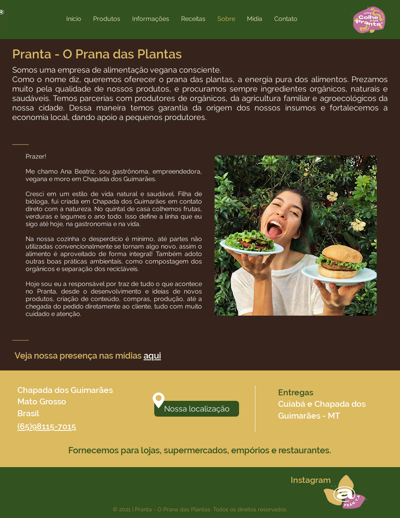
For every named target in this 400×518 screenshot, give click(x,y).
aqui (152, 355)
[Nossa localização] (196, 409)
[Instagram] (310, 480)
